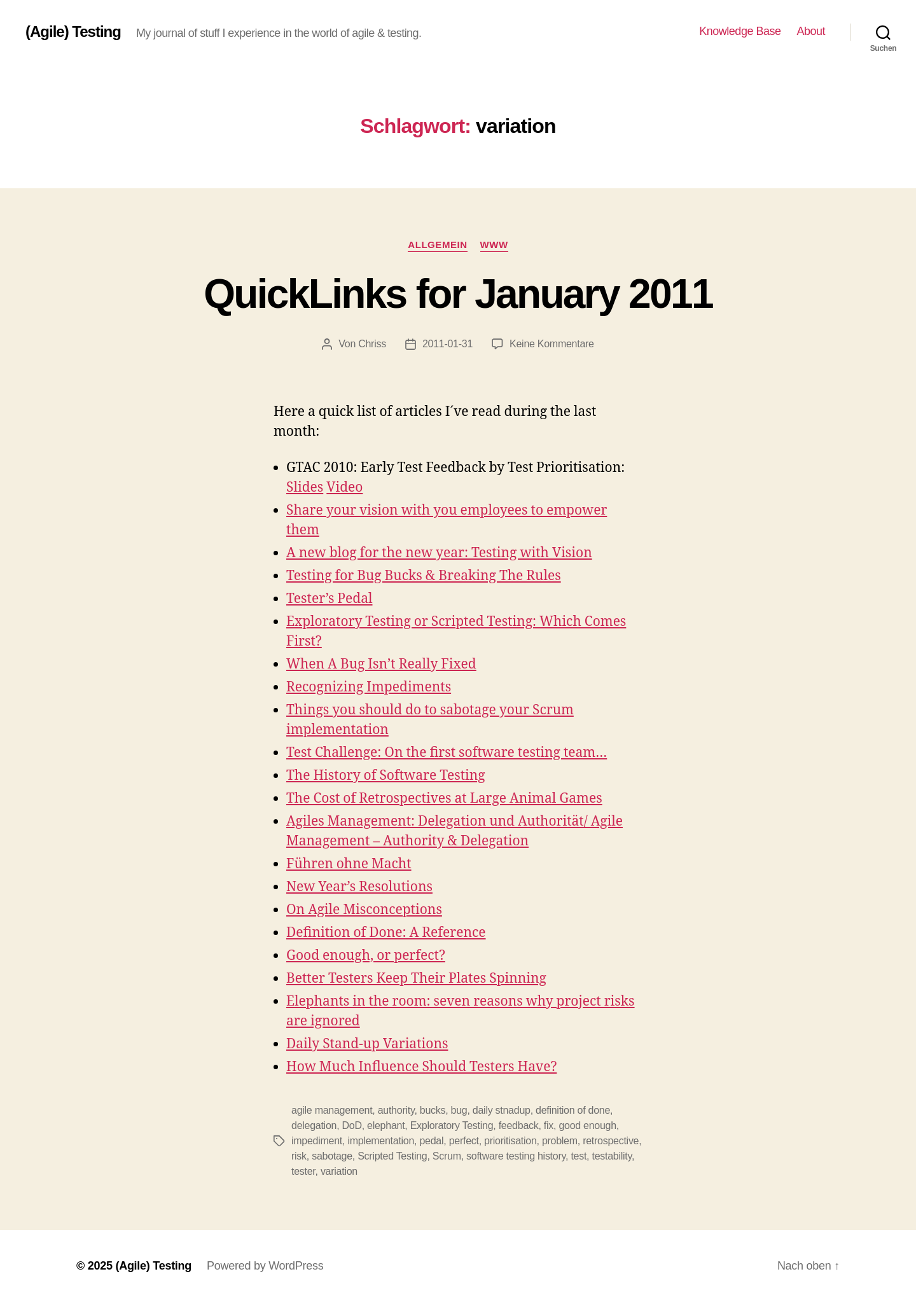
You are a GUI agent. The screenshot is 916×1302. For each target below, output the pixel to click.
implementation (380, 1140)
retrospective (611, 1140)
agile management (331, 1110)
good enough (587, 1125)
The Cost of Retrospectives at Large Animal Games (444, 798)
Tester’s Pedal (329, 598)
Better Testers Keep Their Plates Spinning (416, 978)
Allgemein (437, 244)
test (578, 1156)
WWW (494, 244)
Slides (304, 487)
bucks (432, 1110)
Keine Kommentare (552, 343)
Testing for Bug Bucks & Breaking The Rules (423, 576)
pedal (431, 1140)
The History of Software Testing (385, 775)
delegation (314, 1125)
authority (396, 1110)
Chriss (372, 343)
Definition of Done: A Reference (386, 932)
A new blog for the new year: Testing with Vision (439, 553)
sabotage (332, 1156)
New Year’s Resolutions (359, 887)
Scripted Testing (392, 1156)
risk (299, 1156)
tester (303, 1171)
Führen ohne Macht (349, 864)
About (810, 31)
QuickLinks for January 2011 (458, 294)
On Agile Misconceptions (364, 909)
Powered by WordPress (265, 1265)
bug (459, 1110)
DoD (352, 1125)
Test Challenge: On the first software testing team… (446, 752)
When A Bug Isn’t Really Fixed (381, 664)
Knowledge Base (740, 31)
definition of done (573, 1110)
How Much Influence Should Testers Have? (421, 1067)
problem (560, 1140)
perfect (464, 1140)
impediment (316, 1140)
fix (548, 1125)
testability (612, 1156)
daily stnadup (502, 1110)
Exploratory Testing (452, 1125)
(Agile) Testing (73, 31)
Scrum (447, 1156)
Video (344, 487)
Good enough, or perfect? (365, 955)
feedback (519, 1125)
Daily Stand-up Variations (367, 1044)
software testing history (516, 1156)
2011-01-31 (447, 343)
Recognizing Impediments (368, 687)
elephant (386, 1125)
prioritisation (510, 1140)
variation (339, 1171)
